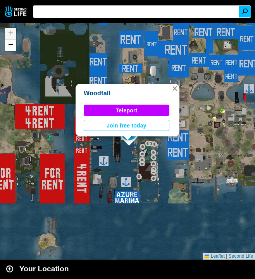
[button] (174, 88)
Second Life (16, 11)
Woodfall (97, 93)
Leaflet (214, 256)
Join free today (126, 125)
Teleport (127, 110)
